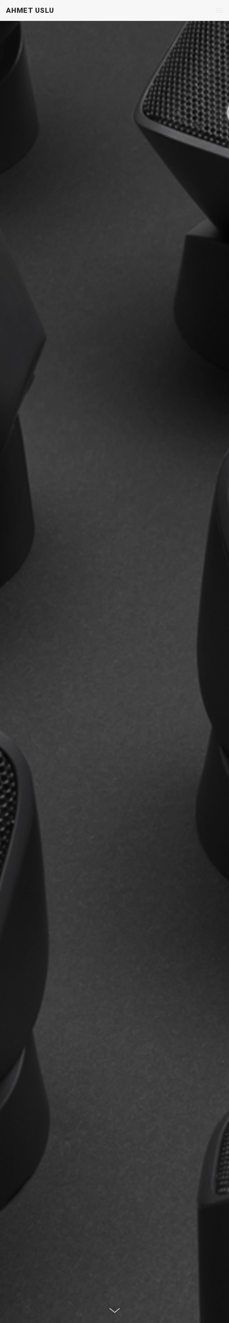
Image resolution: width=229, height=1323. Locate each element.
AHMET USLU (30, 10)
